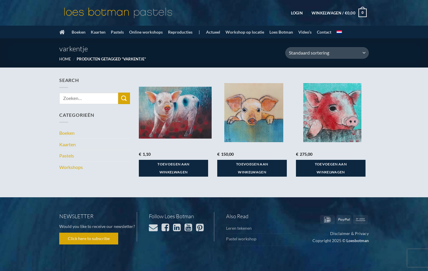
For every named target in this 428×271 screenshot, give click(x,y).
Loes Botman (281, 32)
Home (65, 59)
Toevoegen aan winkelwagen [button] (173, 168)
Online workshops (146, 32)
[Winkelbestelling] (327, 53)
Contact (324, 32)
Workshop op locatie (244, 32)
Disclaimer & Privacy (349, 233)
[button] (297, 13)
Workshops (71, 167)
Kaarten (98, 32)
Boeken (78, 32)
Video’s (305, 32)
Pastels (117, 32)
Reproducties (180, 32)
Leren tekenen (239, 228)
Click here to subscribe (89, 238)
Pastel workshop (241, 238)
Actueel (213, 32)
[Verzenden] (124, 98)
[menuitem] (339, 32)
